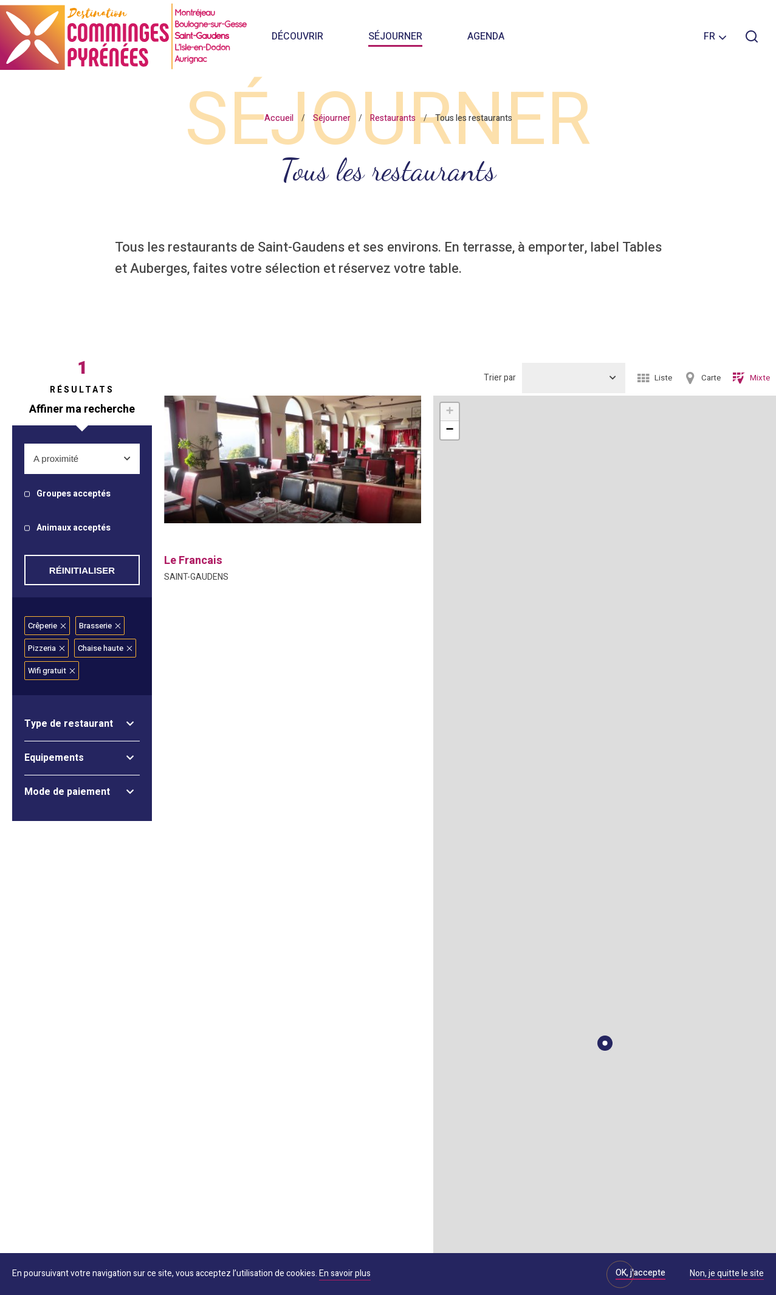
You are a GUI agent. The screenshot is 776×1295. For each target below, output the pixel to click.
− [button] (449, 430)
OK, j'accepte (640, 1272)
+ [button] (449, 412)
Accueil (279, 118)
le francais (193, 560)
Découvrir (297, 36)
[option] (292, 459)
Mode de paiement (67, 792)
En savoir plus (345, 1273)
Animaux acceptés (73, 528)
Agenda (485, 36)
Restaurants (393, 118)
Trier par (500, 377)
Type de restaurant (68, 723)
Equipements (54, 758)
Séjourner (395, 36)
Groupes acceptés (73, 494)
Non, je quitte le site (727, 1274)
